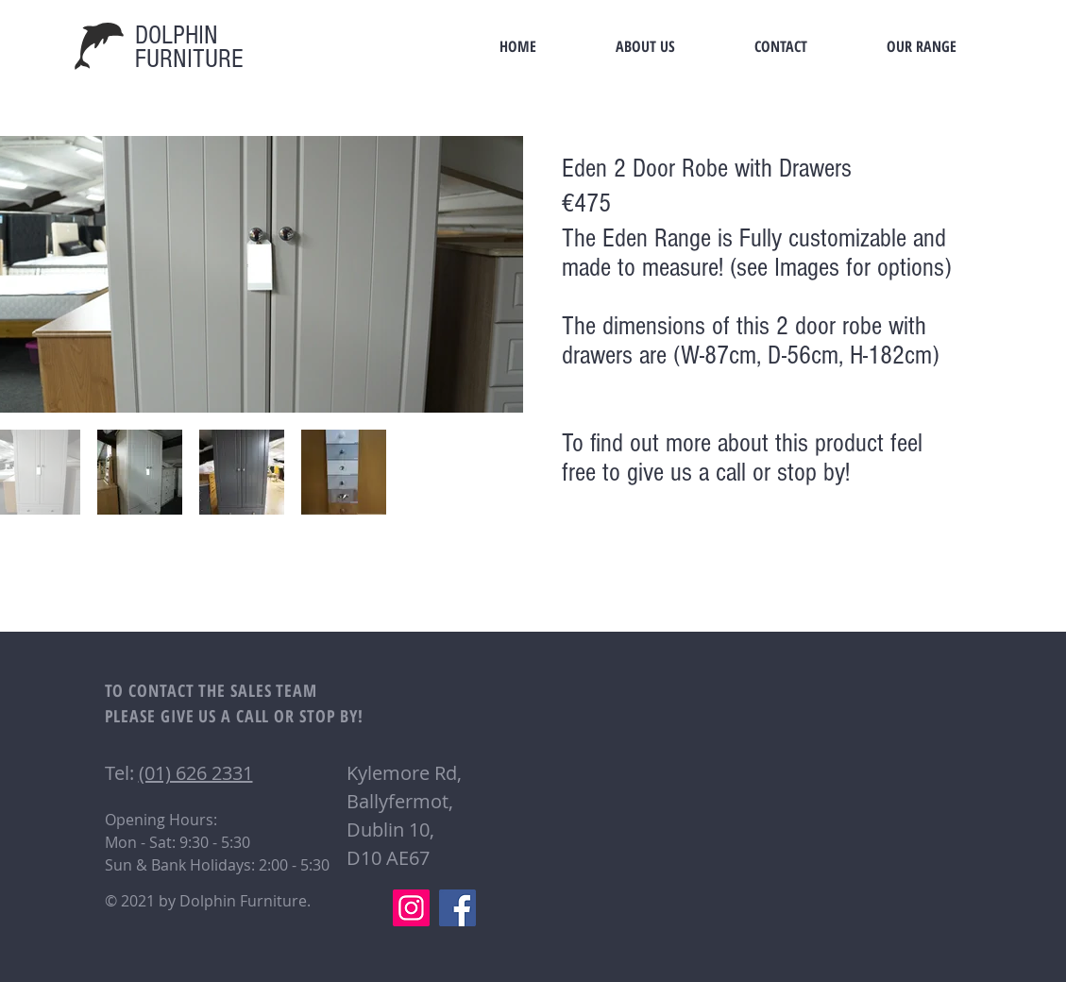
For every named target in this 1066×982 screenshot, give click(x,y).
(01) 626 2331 (196, 773)
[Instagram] (411, 907)
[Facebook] (457, 907)
